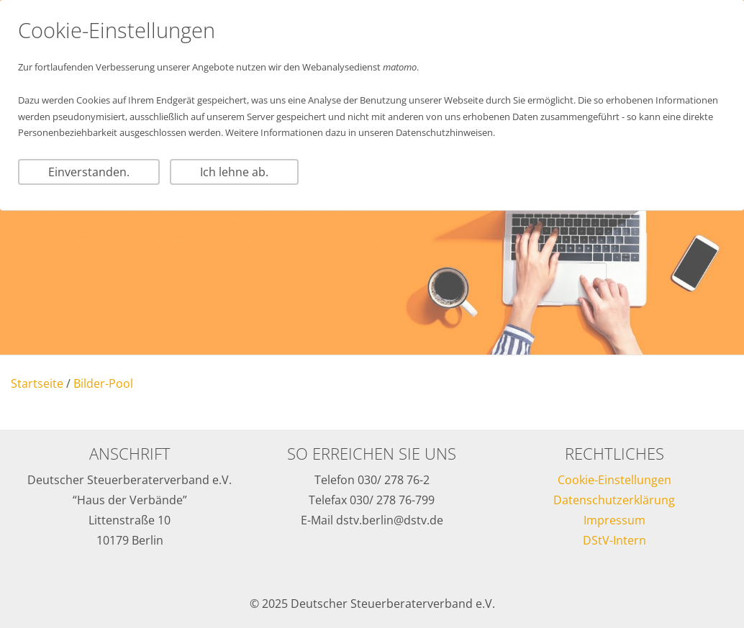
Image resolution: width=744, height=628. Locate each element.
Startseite (37, 383)
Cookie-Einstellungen (614, 480)
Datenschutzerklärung (614, 500)
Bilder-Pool (103, 383)
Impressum (614, 520)
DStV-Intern (614, 540)
